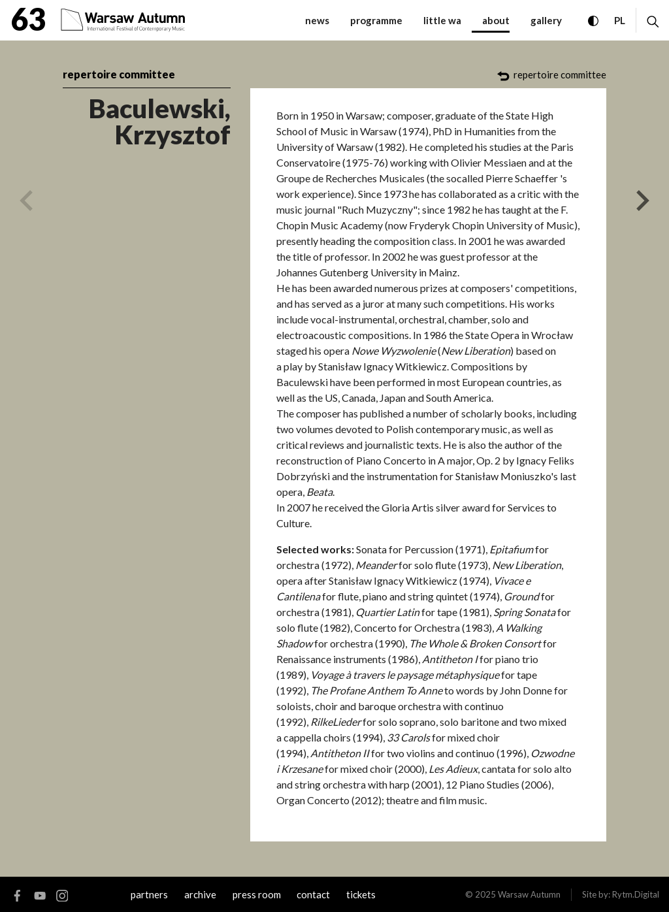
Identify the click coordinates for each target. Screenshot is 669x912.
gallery (546, 20)
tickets (361, 894)
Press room (257, 894)
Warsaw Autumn (529, 894)
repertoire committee (119, 74)
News (317, 20)
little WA (442, 20)
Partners (149, 894)
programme (376, 20)
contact (313, 894)
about (496, 20)
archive (200, 894)
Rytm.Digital (635, 894)
